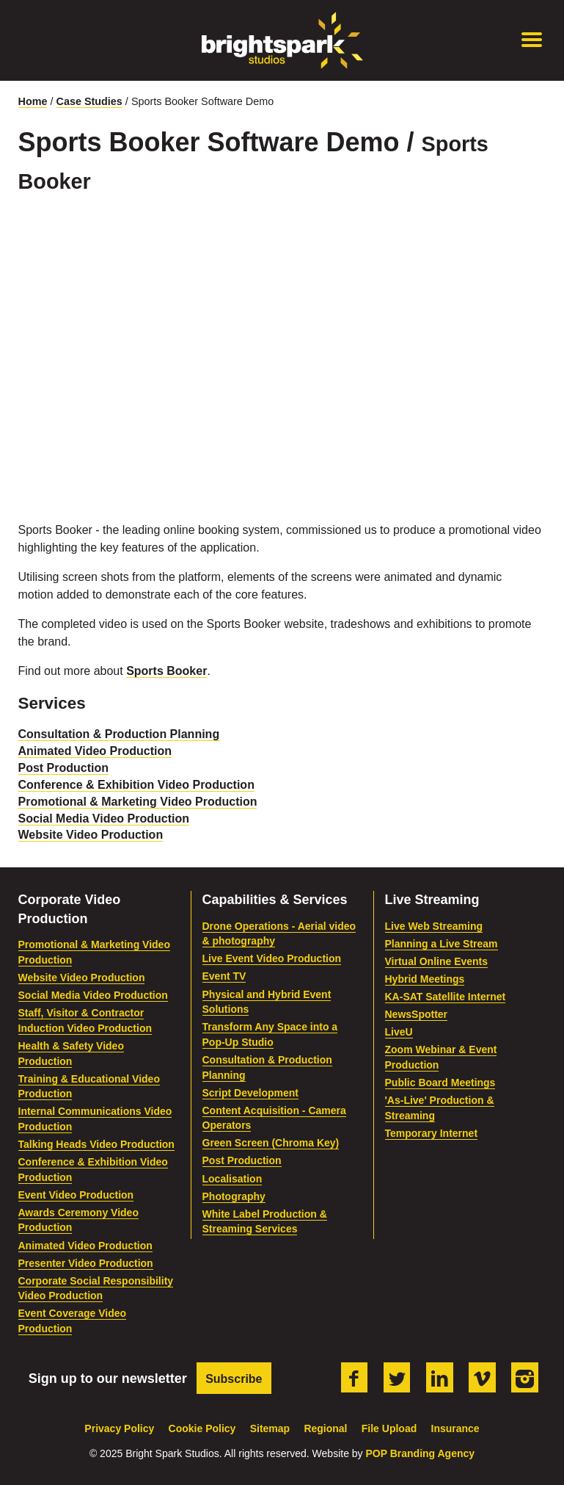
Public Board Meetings (440, 1082)
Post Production (63, 768)
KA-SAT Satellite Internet (445, 996)
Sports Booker (166, 671)
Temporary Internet (431, 1133)
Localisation (232, 1179)
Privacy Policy (119, 1428)
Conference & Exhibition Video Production (136, 784)
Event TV (224, 976)
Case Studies (89, 101)
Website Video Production (91, 834)
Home (33, 101)
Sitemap (270, 1428)
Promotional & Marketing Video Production (137, 801)
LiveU (399, 1032)
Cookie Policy (202, 1428)
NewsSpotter (416, 1014)
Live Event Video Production (272, 958)
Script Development (250, 1093)
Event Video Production (76, 1195)
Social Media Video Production (104, 818)
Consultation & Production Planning (119, 734)
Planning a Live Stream (441, 944)
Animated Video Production (95, 751)
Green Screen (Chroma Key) (271, 1143)
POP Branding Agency (420, 1453)
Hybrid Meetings (425, 979)
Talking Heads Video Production (96, 1144)
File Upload (389, 1428)
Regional (325, 1428)
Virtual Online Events (436, 961)
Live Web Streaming (434, 926)
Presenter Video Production (85, 1263)
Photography (233, 1196)
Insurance (455, 1428)
